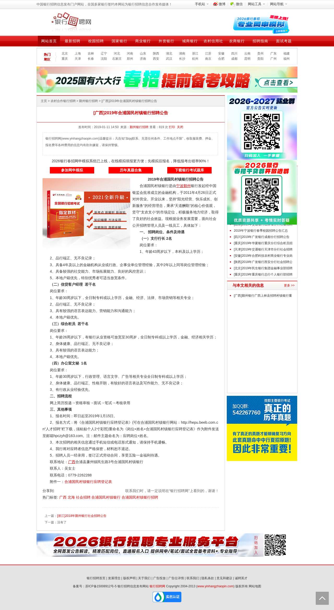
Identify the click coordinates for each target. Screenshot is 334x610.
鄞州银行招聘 (88, 101)
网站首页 (49, 41)
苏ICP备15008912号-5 (101, 586)
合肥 (221, 59)
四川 (234, 53)
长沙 (182, 59)
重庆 (65, 59)
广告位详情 (176, 578)
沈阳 (104, 59)
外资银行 (166, 41)
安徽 (221, 53)
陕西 (156, 53)
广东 (273, 53)
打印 (172, 127)
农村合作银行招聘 (63, 101)
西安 (156, 59)
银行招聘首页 (96, 578)
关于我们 (144, 578)
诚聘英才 (241, 578)
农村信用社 (213, 41)
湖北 (169, 53)
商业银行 (143, 41)
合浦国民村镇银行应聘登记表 (88, 482)
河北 (117, 53)
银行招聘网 (157, 586)
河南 (130, 53)
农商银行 (237, 41)
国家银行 (119, 41)
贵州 (260, 53)
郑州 (130, 59)
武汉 (169, 59)
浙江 (195, 53)
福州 (286, 59)
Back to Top (322, 598)
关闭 (180, 127)
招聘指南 (260, 41)
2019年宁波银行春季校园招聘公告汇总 (261, 230)
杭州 (195, 59)
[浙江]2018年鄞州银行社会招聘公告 (81, 516)
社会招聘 (84, 497)
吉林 (91, 53)
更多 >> (289, 285)
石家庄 (117, 59)
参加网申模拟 (72, 170)
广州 (273, 59)
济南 (143, 59)
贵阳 (260, 59)
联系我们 (193, 578)
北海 (72, 497)
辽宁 (104, 53)
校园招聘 (96, 41)
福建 (286, 53)
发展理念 (114, 578)
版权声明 (129, 578)
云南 (247, 53)
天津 (78, 59)
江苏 (208, 53)
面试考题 (284, 41)
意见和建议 (224, 578)
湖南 (182, 53)
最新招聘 (72, 41)
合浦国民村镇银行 (106, 497)
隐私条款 (207, 578)
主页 (44, 101)
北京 (65, 53)
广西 (63, 497)
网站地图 (255, 586)
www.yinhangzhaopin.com (215, 586)
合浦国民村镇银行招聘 (140, 497)
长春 (91, 59)
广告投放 (159, 578)
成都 (234, 59)
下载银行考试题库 (189, 170)
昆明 (247, 59)
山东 (143, 53)
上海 (78, 53)
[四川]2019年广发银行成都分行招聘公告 (261, 237)
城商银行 (190, 41)
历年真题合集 (131, 170)
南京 (208, 59)
